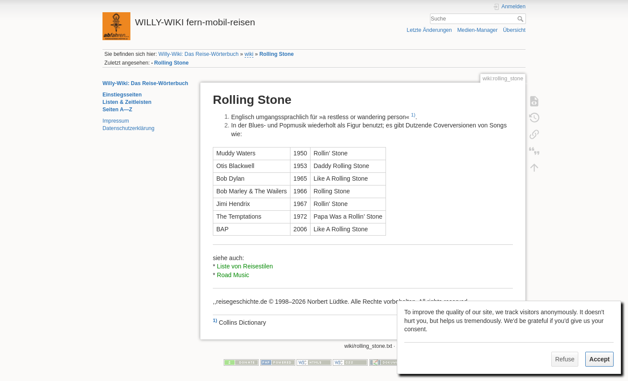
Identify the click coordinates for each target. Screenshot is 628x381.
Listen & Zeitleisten (126, 102)
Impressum (115, 121)
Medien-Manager (477, 30)
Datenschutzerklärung (128, 128)
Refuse (564, 359)
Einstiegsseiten (122, 95)
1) (413, 114)
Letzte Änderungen (429, 30)
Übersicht (514, 30)
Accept (599, 359)
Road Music (233, 274)
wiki (249, 54)
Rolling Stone (276, 54)
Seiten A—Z (117, 109)
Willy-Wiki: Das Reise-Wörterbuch (198, 54)
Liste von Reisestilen (245, 266)
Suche (521, 19)
